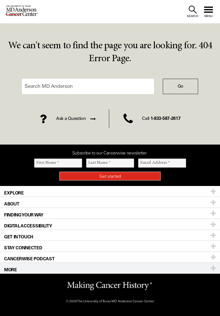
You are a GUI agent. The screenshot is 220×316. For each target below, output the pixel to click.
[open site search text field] (192, 11)
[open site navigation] (208, 11)
